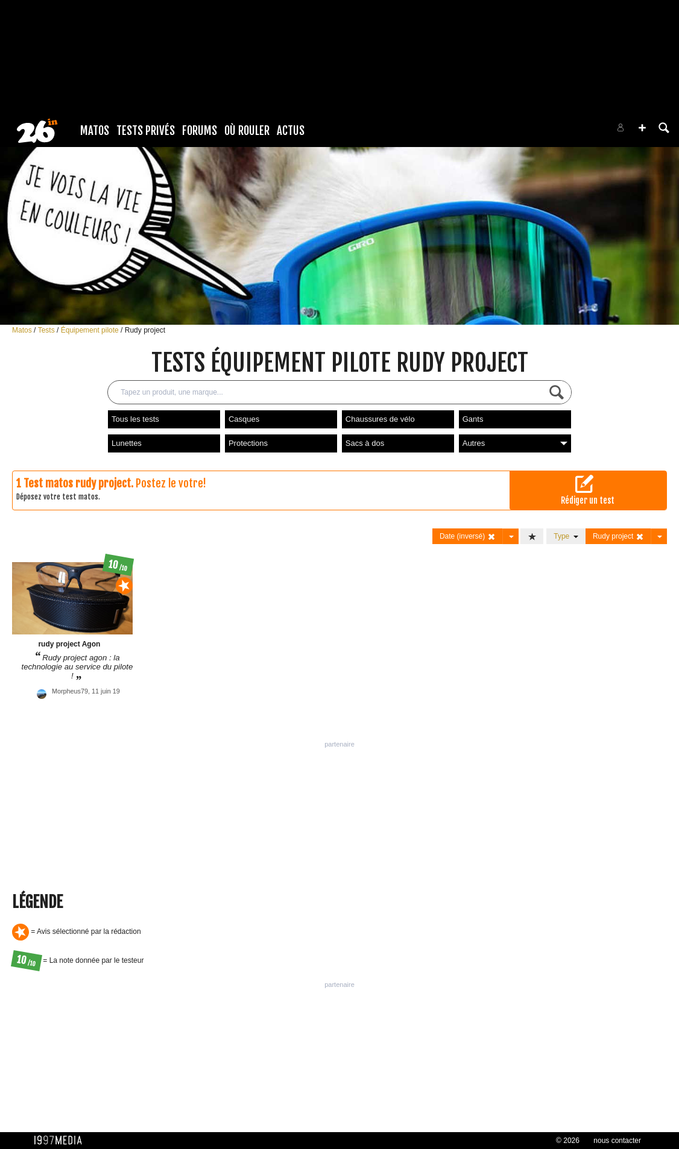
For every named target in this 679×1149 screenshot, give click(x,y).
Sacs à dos (365, 443)
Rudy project (145, 330)
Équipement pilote (91, 330)
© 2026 (568, 1140)
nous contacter (617, 1140)
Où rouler (247, 131)
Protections (248, 443)
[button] (642, 127)
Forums (199, 131)
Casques (244, 419)
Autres (515, 443)
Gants (473, 419)
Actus (291, 131)
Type (566, 536)
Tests (47, 330)
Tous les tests (135, 419)
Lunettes (127, 443)
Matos (94, 131)
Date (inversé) (468, 536)
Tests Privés (145, 131)
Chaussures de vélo (380, 419)
